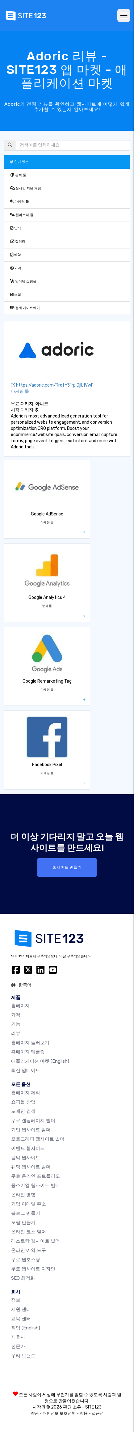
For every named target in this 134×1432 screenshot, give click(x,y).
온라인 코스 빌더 (28, 1232)
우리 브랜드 (23, 1355)
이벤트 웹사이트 (28, 1148)
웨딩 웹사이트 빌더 (31, 1167)
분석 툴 (18, 175)
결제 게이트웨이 (25, 308)
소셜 (15, 295)
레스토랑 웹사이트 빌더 (35, 1241)
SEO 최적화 (23, 1278)
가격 (15, 268)
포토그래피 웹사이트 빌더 (38, 1139)
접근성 (98, 1413)
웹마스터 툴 (21, 215)
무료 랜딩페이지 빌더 (33, 1120)
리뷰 (15, 1033)
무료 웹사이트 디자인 (33, 1269)
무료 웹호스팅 (25, 1259)
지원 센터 (21, 1309)
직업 (25, 1328)
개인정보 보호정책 (59, 1413)
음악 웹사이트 (25, 1157)
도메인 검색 (23, 1111)
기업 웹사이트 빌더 (31, 1130)
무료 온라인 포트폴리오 (35, 1176)
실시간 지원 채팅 (25, 188)
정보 (15, 1300)
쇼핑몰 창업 (23, 1102)
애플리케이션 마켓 (40, 1061)
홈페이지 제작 (25, 1092)
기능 (15, 1024)
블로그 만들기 (25, 1213)
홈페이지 (20, 1005)
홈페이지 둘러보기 (30, 1042)
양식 (15, 228)
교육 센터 (21, 1318)
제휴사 (18, 1337)
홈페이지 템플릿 (28, 1052)
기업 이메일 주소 (28, 1204)
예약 (15, 255)
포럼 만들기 (23, 1222)
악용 (84, 1413)
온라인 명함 (23, 1194)
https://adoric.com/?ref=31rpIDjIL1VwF (52, 385)
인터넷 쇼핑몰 (23, 281)
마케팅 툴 (19, 202)
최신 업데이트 (25, 1070)
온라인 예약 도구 (28, 1250)
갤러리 (17, 241)
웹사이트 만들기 (67, 867)
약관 (35, 1413)
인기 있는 (19, 162)
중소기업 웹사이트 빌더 (35, 1185)
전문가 (18, 1346)
